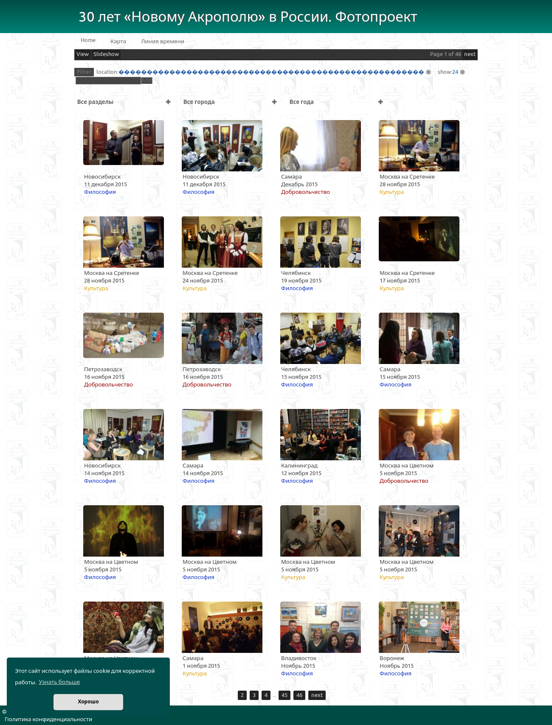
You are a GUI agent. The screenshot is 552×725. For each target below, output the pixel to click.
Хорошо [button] (88, 702)
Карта (118, 42)
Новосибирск (102, 177)
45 (284, 695)
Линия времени (162, 42)
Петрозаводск (103, 369)
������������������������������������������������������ (271, 72)
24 (455, 72)
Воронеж (392, 658)
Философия (100, 192)
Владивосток (298, 658)
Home (88, 40)
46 (299, 695)
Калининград (299, 466)
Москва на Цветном (407, 466)
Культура (392, 192)
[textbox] (108, 80)
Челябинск (296, 273)
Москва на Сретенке (407, 177)
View (82, 54)
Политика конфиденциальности (48, 719)
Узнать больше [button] (59, 682)
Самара (291, 177)
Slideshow (106, 54)
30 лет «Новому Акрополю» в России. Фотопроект (248, 17)
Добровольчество (305, 192)
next (470, 54)
